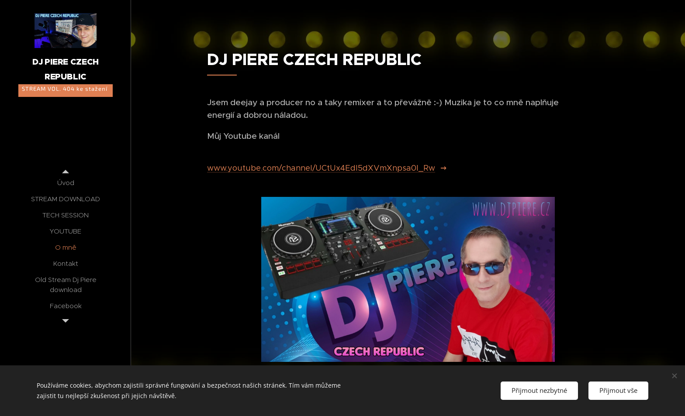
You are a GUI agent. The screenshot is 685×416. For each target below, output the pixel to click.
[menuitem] (65, 183)
